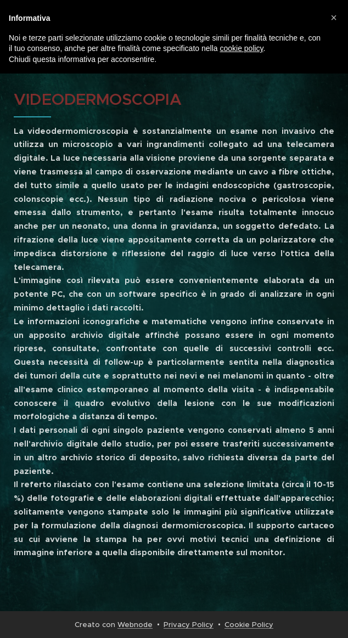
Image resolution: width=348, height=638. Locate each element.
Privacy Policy (189, 624)
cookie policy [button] (241, 48)
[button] (334, 17)
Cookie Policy (248, 624)
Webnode (135, 624)
